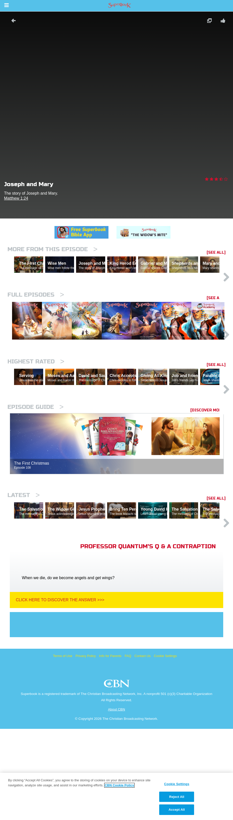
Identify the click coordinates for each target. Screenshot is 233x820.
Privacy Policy (86, 747)
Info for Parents (110, 747)
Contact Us (143, 747)
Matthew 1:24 (16, 198)
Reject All (176, 797)
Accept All (177, 809)
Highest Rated (36, 409)
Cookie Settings (165, 747)
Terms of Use (62, 747)
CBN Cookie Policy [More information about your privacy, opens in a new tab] (119, 785)
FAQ (128, 747)
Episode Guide (36, 476)
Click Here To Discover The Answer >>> (60, 691)
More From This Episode (52, 249)
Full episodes (36, 316)
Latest (24, 564)
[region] (116, 796)
